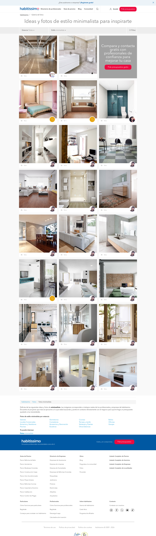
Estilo (53, 30)
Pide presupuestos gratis (118, 67)
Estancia (25, 30)
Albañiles (53, 492)
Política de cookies (85, 527)
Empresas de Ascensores (58, 460)
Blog (81, 460)
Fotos (81, 468)
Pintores (52, 484)
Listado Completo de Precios (119, 456)
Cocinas (82, 420)
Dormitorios (54, 420)
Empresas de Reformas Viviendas (60, 472)
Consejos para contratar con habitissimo (33, 513)
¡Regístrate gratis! (86, 3)
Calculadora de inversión (58, 517)
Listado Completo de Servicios (119, 460)
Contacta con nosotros (116, 505)
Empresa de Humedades (58, 468)
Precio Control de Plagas (28, 496)
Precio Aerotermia (26, 464)
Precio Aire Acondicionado (29, 476)
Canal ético (83, 509)
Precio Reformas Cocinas (28, 484)
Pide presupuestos (128, 9)
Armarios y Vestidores (28, 424)
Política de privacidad (67, 527)
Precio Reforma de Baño (28, 460)
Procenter (83, 472)
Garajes (111, 424)
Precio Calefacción (26, 492)
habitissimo (24, 15)
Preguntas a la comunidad (88, 464)
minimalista (61, 30)
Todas (31, 30)
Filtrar (133, 30)
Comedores (54, 422)
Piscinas (23, 427)
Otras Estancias (84, 427)
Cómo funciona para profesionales (61, 505)
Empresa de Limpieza (57, 464)
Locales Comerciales (27, 422)
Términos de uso (50, 527)
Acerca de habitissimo (87, 505)
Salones (23, 420)
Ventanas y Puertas (86, 424)
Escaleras (53, 427)
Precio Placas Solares (27, 480)
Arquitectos (53, 496)
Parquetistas (53, 476)
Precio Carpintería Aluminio (29, 488)
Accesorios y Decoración (59, 424)
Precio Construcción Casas (28, 472)
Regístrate (23, 509)
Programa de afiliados (87, 513)
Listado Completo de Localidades (120, 468)
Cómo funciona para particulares (30, 505)
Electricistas (53, 488)
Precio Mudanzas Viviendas (29, 468)
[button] (22, 76)
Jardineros (53, 480)
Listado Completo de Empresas (119, 464)
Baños (111, 420)
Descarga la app (55, 513)
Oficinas (112, 422)
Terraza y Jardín (85, 422)
